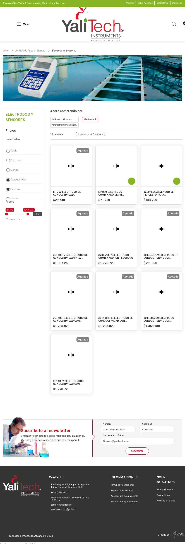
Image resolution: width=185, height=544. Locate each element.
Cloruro (14, 169)
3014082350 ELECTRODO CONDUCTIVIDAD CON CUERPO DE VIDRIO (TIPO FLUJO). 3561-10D (159, 319)
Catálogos (177, 3)
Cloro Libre (16, 160)
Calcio (13, 150)
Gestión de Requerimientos (124, 501)
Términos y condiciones (122, 485)
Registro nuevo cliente (122, 490)
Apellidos (147, 424)
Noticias (130, 3)
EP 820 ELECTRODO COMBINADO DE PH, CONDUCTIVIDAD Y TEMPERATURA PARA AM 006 (116, 193)
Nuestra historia (165, 489)
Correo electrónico (113, 435)
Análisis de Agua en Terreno (30, 50)
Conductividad (18, 179)
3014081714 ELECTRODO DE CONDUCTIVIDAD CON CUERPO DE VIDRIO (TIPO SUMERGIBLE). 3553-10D (115, 319)
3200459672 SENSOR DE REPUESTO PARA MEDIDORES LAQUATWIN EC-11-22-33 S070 (161, 193)
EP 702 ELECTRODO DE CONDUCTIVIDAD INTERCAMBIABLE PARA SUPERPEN (67, 193)
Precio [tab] (10, 201)
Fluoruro (15, 189)
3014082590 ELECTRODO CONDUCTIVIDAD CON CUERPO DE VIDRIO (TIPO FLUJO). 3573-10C (68, 382)
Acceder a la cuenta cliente (124, 496)
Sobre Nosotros (145, 3)
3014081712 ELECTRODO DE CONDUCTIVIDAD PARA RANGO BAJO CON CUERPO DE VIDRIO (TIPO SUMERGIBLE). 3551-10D (70, 256)
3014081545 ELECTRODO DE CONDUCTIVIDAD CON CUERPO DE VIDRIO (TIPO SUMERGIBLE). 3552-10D (70, 319)
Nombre (107, 424)
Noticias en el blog (166, 500)
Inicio (6, 50)
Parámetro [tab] (13, 139)
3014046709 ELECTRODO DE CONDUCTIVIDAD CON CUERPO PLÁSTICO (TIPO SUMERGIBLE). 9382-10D (161, 256)
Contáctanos (162, 3)
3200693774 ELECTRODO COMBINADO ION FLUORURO (115, 256)
